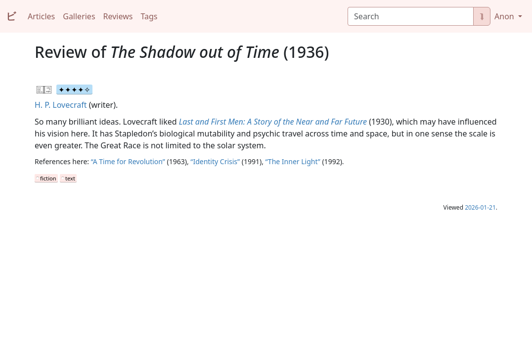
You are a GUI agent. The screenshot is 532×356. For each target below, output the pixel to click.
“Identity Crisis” (215, 161)
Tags (148, 16)
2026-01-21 (480, 207)
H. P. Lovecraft (61, 104)
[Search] (411, 16)
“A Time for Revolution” (128, 161)
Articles (41, 16)
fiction (48, 178)
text (70, 178)
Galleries (79, 16)
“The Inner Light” (293, 161)
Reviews (118, 16)
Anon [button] (505, 16)
